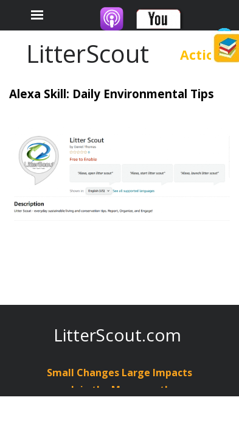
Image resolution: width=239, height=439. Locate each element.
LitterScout (87, 53)
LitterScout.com (117, 334)
